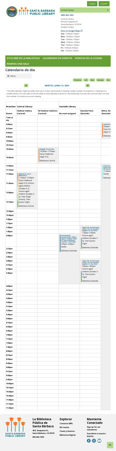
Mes (92, 80)
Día (108, 80)
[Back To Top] (110, 445)
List (86, 80)
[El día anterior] (26, 85)
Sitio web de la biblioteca (23, 58)
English (92, 3)
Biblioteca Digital (68, 435)
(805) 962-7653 (67, 15)
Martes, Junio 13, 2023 (57, 85)
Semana (100, 80)
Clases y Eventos (67, 431)
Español (104, 3)
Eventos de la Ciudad (88, 58)
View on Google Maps (70, 31)
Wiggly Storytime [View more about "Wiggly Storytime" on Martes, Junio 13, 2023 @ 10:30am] (47, 149)
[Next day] (88, 85)
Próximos (77, 80)
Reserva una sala (18, 63)
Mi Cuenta (64, 427)
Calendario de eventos (57, 58)
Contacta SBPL (66, 423)
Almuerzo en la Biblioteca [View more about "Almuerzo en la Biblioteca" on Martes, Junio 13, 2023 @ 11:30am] (25, 174)
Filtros (13, 76)
